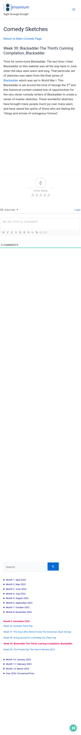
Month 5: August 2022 (17, 598)
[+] (45, 232)
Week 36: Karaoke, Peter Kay (18, 626)
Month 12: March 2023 (17, 668)
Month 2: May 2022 (16, 584)
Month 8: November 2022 (19, 612)
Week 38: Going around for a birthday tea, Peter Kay (29, 637)
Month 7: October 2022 (17, 607)
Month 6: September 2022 (19, 603)
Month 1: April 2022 (16, 580)
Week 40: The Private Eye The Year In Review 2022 (29, 649)
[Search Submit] (53, 566)
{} (41, 232)
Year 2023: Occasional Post (20, 673)
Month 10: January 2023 (18, 659)
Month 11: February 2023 (19, 664)
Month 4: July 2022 (15, 593)
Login (77, 209)
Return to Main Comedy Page (22, 38)
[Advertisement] (40, 418)
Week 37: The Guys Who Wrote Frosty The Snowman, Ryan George (37, 632)
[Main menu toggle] (74, 9)
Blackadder (10, 80)
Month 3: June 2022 (16, 589)
